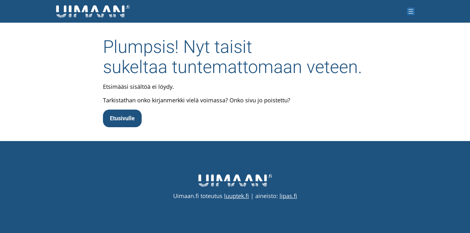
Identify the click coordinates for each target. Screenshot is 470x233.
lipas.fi (288, 196)
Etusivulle (122, 118)
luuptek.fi (236, 196)
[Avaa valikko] (411, 11)
